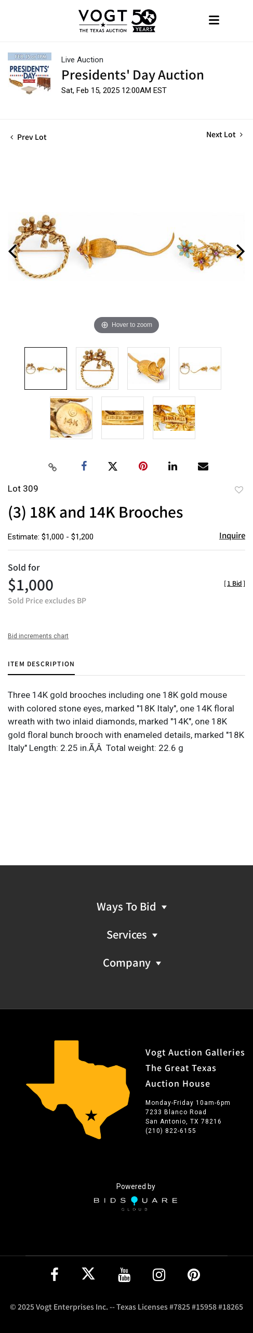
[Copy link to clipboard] (52, 466)
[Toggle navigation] (214, 21)
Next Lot (224, 134)
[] (234, 582)
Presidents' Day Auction (132, 74)
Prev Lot (28, 136)
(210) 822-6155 (170, 1130)
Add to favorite (239, 489)
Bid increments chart (38, 636)
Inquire (232, 535)
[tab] (41, 667)
